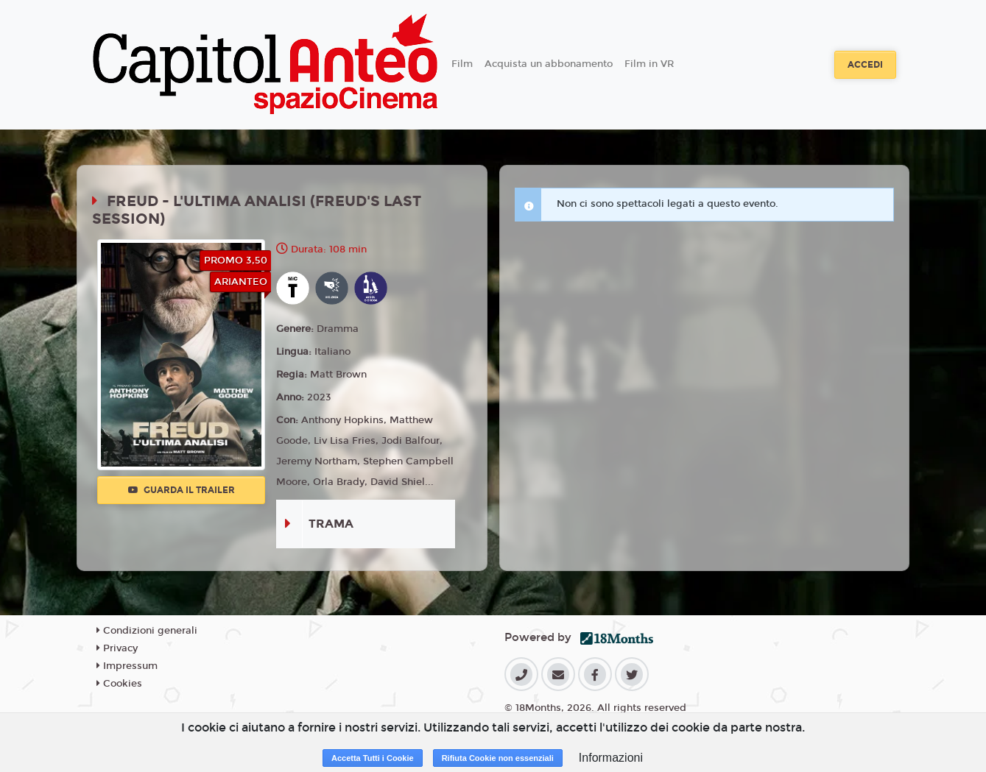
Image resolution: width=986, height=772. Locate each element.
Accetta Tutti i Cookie (372, 758)
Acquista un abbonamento (549, 64)
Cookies (119, 684)
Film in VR (649, 64)
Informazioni (611, 757)
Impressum (127, 666)
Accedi (865, 65)
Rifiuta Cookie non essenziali (498, 758)
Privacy (117, 648)
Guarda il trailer (181, 490)
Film (462, 64)
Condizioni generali (146, 631)
